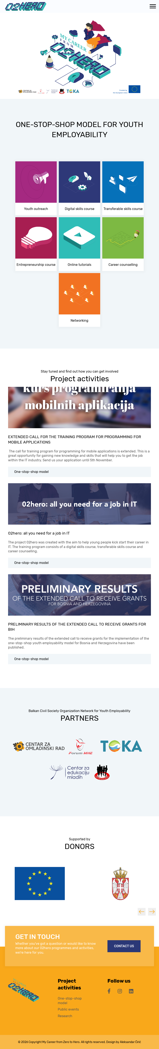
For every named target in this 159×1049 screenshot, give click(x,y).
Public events (68, 1009)
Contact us (124, 946)
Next (152, 912)
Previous (142, 912)
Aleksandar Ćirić (130, 1042)
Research (65, 1016)
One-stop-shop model (31, 472)
